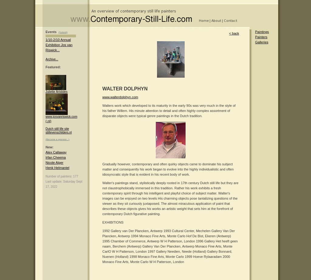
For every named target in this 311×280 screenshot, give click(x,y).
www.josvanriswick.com (61, 115)
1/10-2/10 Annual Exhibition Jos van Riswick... (59, 45)
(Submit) (62, 32)
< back (234, 33)
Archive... (52, 59)
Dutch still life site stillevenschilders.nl (59, 130)
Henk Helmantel (57, 168)
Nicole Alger (54, 162)
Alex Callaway (56, 152)
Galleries (261, 42)
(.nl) (48, 121)
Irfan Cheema (56, 157)
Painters (261, 37)
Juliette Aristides (56, 90)
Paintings (262, 32)
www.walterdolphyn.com (120, 97)
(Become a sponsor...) (57, 139)
